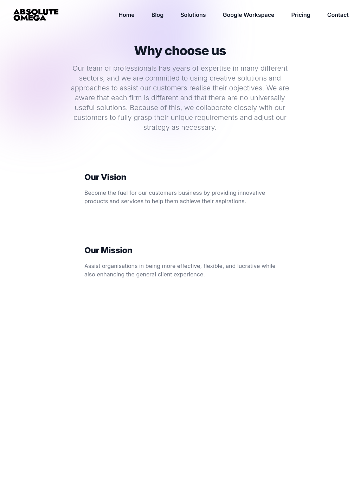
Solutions (193, 14)
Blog (157, 14)
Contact (338, 14)
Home (126, 14)
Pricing (300, 14)
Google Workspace (249, 14)
